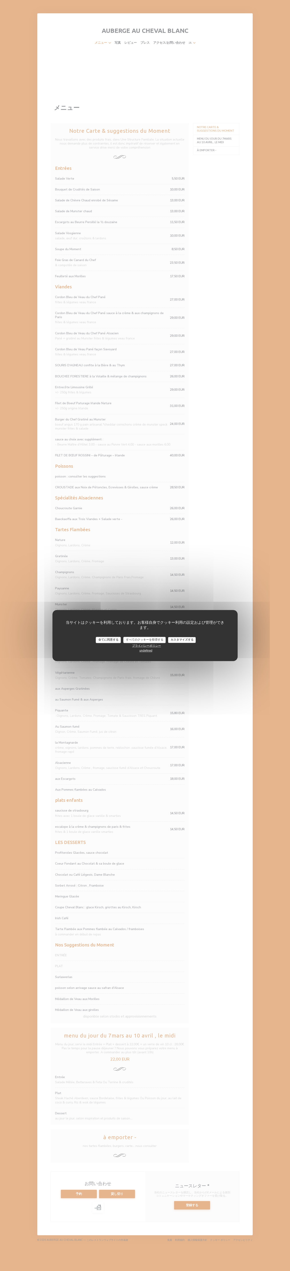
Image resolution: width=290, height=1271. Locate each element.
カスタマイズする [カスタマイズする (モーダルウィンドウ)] (182, 640)
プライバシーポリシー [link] (146, 646)
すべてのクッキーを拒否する (144, 640)
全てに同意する (108, 640)
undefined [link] (145, 651)
